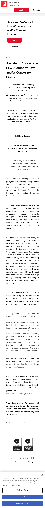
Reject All (22, 497)
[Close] (42, 475)
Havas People (14, 462)
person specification (14, 367)
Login (21, 10)
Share (14, 46)
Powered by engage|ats (22, 458)
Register (37, 10)
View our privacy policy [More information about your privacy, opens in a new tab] (11, 486)
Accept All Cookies (22, 504)
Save (14, 40)
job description (23, 364)
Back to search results (16, 58)
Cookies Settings (22, 491)
